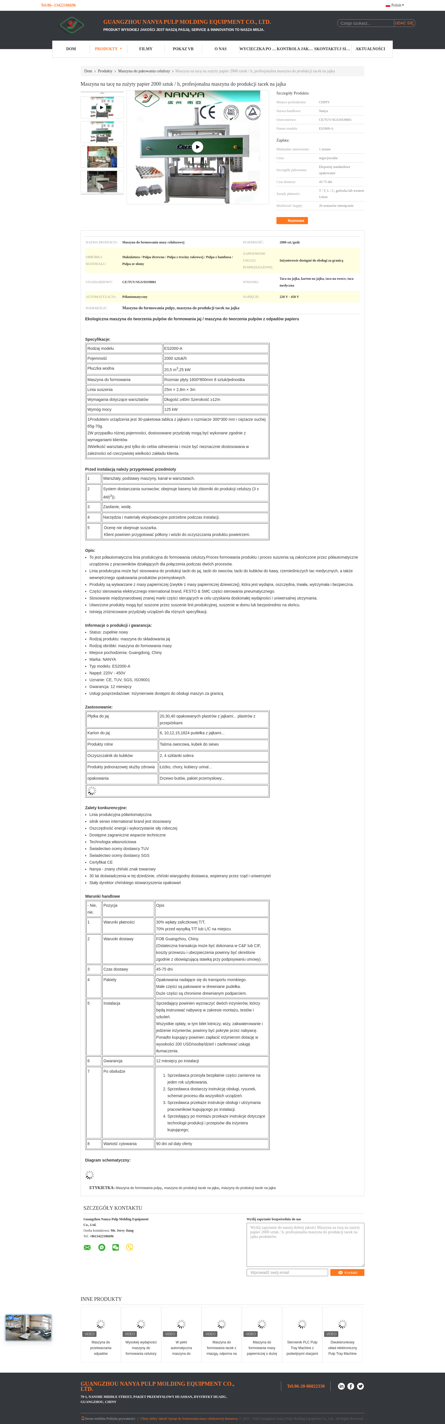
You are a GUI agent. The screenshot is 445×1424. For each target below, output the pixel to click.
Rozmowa (292, 221)
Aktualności (370, 49)
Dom (71, 49)
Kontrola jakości (295, 49)
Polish (397, 5)
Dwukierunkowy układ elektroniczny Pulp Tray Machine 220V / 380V (342, 1350)
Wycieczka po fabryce (258, 49)
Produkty (108, 49)
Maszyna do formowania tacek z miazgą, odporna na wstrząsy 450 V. (222, 1350)
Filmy (146, 49)
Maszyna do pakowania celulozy (144, 71)
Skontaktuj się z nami (333, 49)
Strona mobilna (93, 1419)
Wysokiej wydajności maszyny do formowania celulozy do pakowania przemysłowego (141, 1353)
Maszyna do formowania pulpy (139, 1188)
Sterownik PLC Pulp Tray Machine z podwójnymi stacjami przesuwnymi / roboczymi (302, 1353)
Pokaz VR (183, 49)
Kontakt (347, 1273)
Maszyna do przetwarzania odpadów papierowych (101, 1350)
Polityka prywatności (120, 1419)
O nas (220, 49)
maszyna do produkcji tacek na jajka (191, 1188)
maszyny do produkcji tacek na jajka (248, 1188)
